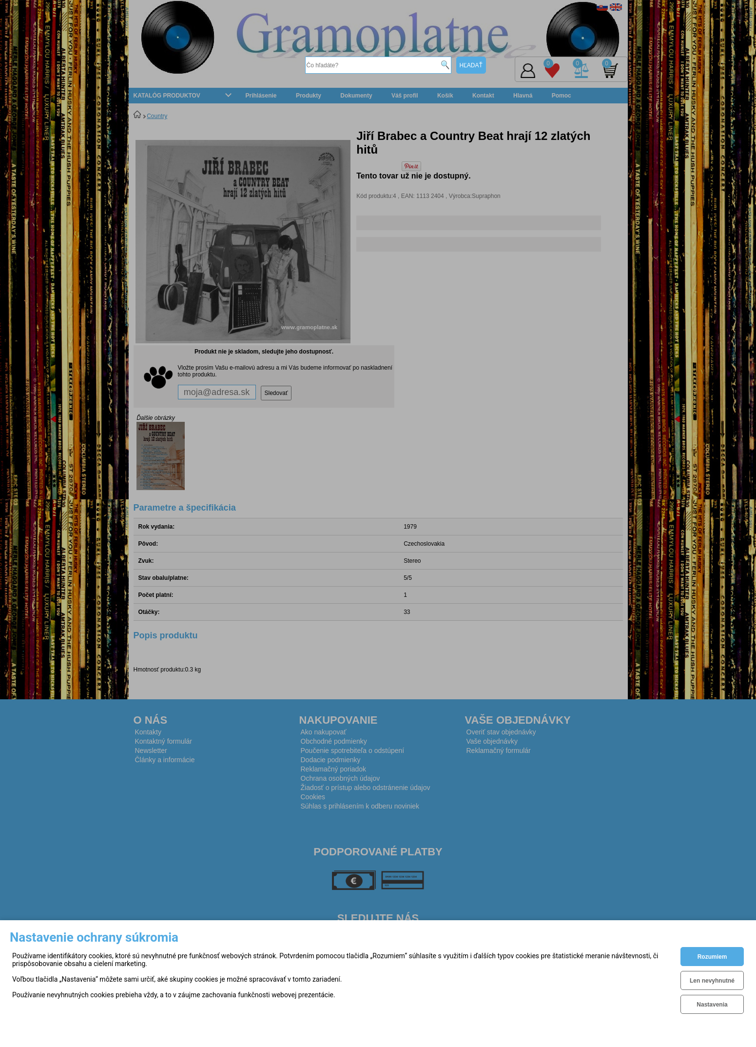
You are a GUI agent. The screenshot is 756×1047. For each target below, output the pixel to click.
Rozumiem (712, 956)
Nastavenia (712, 1004)
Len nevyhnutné (712, 980)
